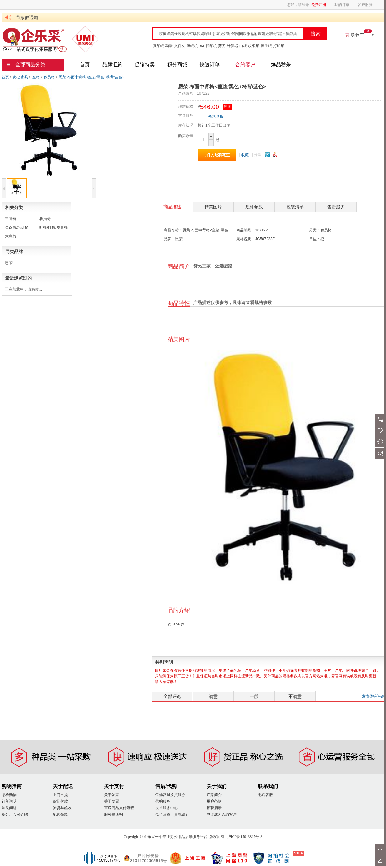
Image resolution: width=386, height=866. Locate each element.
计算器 (232, 46)
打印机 (211, 46)
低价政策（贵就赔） (172, 814)
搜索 (316, 33)
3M (201, 46)
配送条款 (60, 814)
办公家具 (20, 77)
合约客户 (245, 64)
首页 (85, 64)
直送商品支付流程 (119, 808)
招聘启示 (214, 808)
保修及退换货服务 (170, 795)
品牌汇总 (112, 64)
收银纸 (253, 46)
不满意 (295, 696)
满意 (213, 696)
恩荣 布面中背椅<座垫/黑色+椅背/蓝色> (91, 77)
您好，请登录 (298, 4)
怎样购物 (9, 795)
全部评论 (172, 696)
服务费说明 (113, 814)
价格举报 (215, 116)
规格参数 (254, 206)
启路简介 (214, 795)
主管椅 (10, 218)
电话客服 (265, 795)
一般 (254, 696)
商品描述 (172, 206)
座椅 (36, 77)
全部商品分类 (26, 64)
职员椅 (49, 77)
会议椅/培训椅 (16, 227)
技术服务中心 (166, 808)
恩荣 (9, 263)
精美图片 (213, 206)
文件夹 (179, 46)
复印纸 (158, 46)
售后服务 (336, 206)
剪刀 (222, 46)
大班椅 (10, 236)
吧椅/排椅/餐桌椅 (53, 227)
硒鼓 (169, 46)
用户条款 (214, 801)
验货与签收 (62, 808)
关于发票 (111, 795)
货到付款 (60, 801)
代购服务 (162, 801)
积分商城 (177, 64)
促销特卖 (145, 64)
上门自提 (60, 795)
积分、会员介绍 (15, 814)
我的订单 (341, 4)
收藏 (245, 155)
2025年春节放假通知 (22, 17)
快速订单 (210, 64)
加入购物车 (217, 155)
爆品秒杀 (281, 64)
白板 (243, 46)
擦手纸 (266, 46)
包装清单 (295, 206)
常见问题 (9, 808)
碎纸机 (192, 46)
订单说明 (9, 801)
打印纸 (278, 46)
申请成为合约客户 (222, 814)
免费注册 (318, 4)
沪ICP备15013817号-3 (245, 836)
